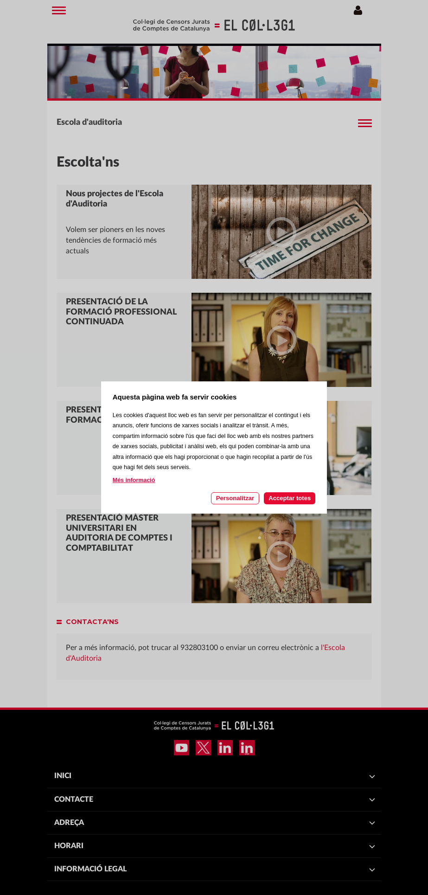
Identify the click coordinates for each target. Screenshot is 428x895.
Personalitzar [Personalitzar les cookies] (235, 498)
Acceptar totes (289, 498)
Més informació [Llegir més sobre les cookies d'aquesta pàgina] (134, 480)
